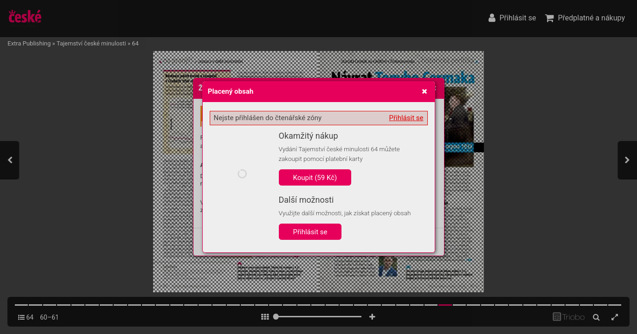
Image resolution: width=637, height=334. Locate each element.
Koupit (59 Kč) (315, 177)
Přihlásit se (406, 118)
